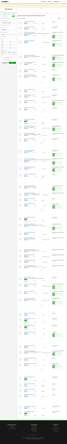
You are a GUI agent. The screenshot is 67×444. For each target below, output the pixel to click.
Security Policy (33, 439)
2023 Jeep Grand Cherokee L (30, 350)
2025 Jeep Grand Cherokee (29, 249)
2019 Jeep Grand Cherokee (29, 26)
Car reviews (12, 427)
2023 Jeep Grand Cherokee (29, 158)
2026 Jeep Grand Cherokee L (30, 166)
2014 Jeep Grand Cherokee (29, 150)
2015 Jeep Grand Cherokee (29, 62)
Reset (5, 62)
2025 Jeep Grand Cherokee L (30, 260)
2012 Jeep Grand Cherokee (29, 376)
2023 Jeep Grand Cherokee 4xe (30, 358)
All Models (8, 36)
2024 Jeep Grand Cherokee (29, 32)
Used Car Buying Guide (12, 428)
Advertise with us (34, 426)
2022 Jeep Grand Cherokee (29, 193)
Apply (12, 62)
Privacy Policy (28, 439)
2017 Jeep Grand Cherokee (29, 94)
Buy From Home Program (55, 428)
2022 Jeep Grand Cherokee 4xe (30, 126)
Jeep (8, 34)
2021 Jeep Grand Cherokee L (29, 55)
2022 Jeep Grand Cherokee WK (30, 284)
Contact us (55, 426)
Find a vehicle (12, 426)
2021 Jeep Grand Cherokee (29, 198)
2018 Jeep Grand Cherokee (29, 313)
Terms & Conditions (37, 439)
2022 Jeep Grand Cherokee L (30, 100)
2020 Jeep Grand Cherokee (29, 21)
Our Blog (55, 427)
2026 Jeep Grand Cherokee (29, 40)
